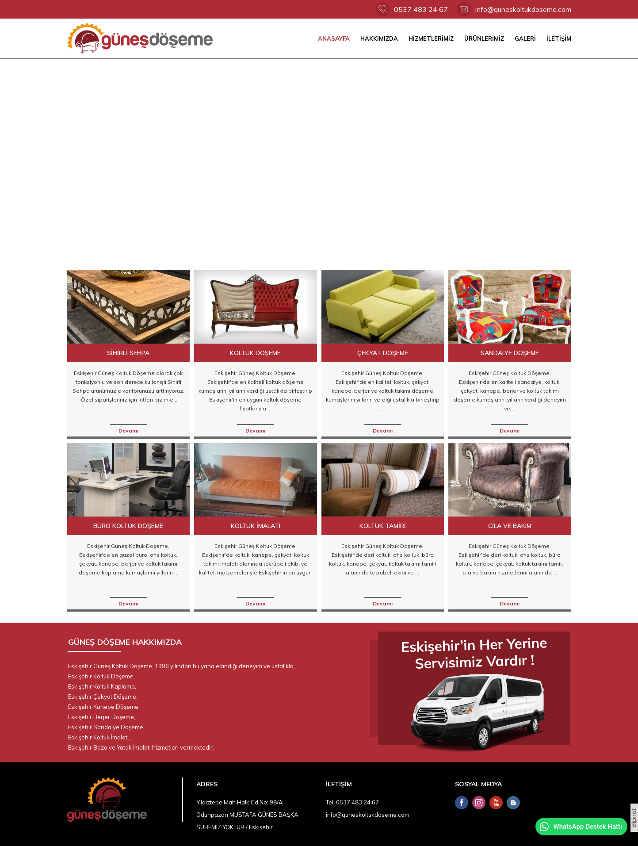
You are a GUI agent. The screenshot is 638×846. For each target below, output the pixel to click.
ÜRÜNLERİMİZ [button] (484, 38)
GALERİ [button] (525, 38)
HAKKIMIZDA (379, 38)
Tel (329, 802)
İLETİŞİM (558, 38)
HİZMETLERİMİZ (431, 38)
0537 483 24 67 (421, 9)
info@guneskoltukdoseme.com (523, 9)
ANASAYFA (334, 38)
